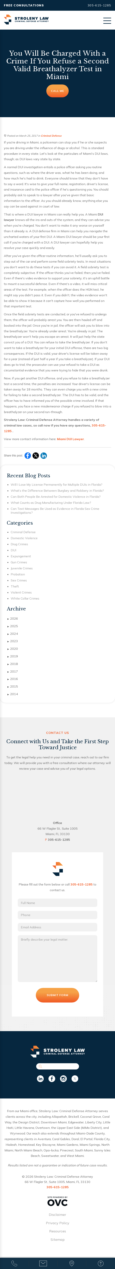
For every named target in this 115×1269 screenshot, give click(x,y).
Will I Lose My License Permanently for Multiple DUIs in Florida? (56, 484)
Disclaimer (57, 1217)
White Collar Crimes (25, 598)
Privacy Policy (57, 1226)
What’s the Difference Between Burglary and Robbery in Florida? (57, 490)
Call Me (57, 91)
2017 (12, 671)
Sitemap (58, 1242)
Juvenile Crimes (22, 568)
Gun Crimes (19, 562)
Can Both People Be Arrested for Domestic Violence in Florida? (56, 497)
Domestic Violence (24, 538)
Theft (15, 586)
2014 (12, 694)
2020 (12, 649)
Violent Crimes (21, 592)
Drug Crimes (19, 544)
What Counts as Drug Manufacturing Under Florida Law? (51, 503)
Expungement (21, 556)
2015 (12, 686)
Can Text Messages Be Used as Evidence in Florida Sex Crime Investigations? (55, 510)
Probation (18, 574)
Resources (57, 1234)
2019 (12, 656)
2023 (12, 641)
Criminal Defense (51, 135)
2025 (12, 626)
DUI (13, 550)
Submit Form (57, 998)
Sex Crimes (19, 580)
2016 (12, 679)
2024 (12, 634)
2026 (12, 618)
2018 (12, 664)
